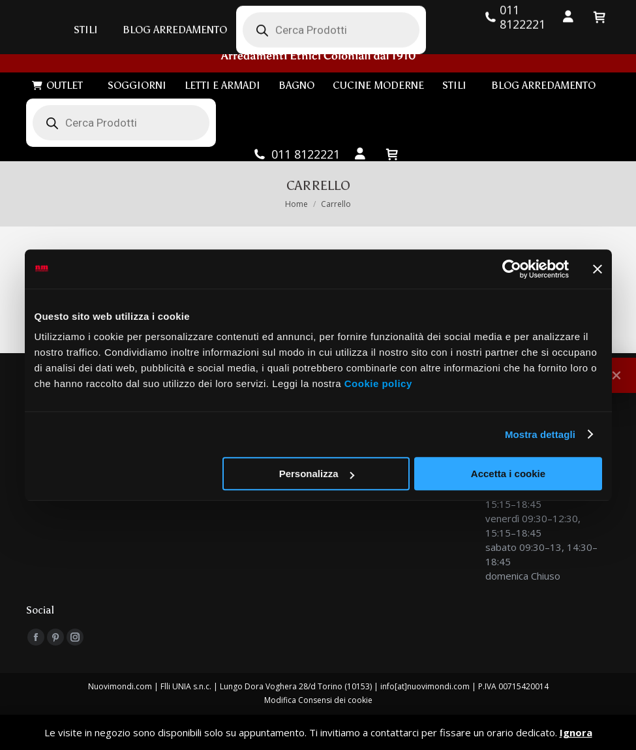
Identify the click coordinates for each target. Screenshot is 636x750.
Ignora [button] (576, 732)
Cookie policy (378, 383)
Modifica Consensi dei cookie (318, 681)
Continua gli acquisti (74, 248)
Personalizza (316, 473)
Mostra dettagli (540, 434)
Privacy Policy (318, 709)
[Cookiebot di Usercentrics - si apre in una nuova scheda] (512, 269)
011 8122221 (296, 136)
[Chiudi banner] (597, 268)
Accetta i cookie (508, 473)
